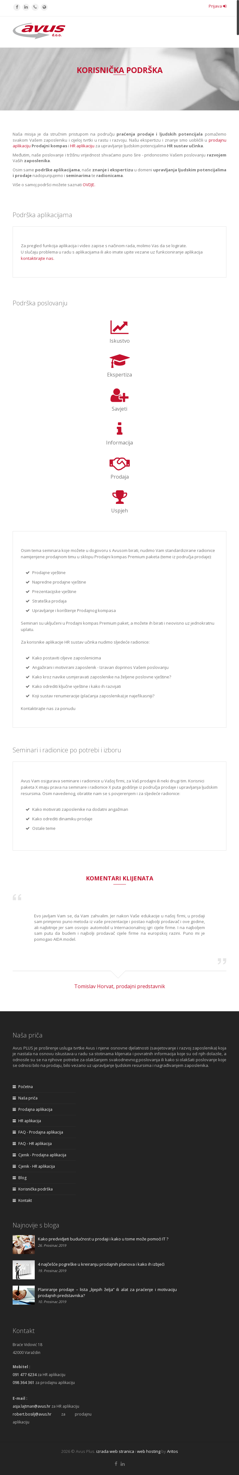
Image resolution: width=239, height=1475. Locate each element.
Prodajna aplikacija (32, 1109)
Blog (20, 1177)
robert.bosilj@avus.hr (32, 1414)
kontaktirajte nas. (37, 258)
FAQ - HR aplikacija (32, 1143)
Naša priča (25, 1098)
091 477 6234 (25, 1374)
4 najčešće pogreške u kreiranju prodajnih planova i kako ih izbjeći (101, 1264)
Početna (23, 1086)
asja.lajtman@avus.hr (32, 1406)
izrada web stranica (115, 1451)
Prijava (217, 6)
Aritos (172, 1451)
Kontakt (22, 1200)
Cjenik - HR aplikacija (34, 1166)
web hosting (148, 1451)
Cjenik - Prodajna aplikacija (39, 1155)
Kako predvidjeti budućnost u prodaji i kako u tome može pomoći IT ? (103, 1239)
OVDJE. (89, 184)
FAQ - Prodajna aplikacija (38, 1132)
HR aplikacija (27, 1120)
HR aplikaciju (82, 146)
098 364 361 (23, 1382)
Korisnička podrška (33, 1189)
